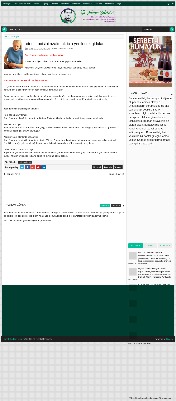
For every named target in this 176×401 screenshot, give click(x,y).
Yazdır (108, 167)
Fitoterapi (54, 4)
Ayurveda (98, 4)
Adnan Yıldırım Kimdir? (22, 4)
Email (97, 167)
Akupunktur (87, 4)
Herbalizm (76, 4)
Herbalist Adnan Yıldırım (14, 339)
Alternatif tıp (109, 4)
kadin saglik (23, 162)
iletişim (36, 4)
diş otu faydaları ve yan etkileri (152, 268)
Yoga (119, 4)
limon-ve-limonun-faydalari (150, 252)
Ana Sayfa (7, 4)
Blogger (169, 339)
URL (118, 167)
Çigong (45, 4)
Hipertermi (65, 4)
